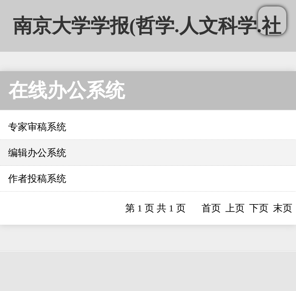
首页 (211, 208)
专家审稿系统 (37, 127)
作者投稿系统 (37, 178)
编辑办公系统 (37, 153)
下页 (259, 208)
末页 (282, 208)
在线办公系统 (66, 90)
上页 (235, 208)
